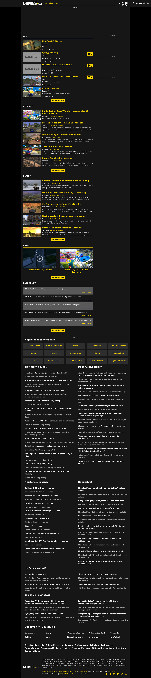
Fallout (33, 353)
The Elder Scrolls (118, 346)
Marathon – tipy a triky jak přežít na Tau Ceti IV (46, 373)
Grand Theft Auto (54, 346)
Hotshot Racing (50, 88)
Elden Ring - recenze (34, 515)
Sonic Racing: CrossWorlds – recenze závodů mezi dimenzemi (65, 112)
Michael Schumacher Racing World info (62, 228)
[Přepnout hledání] (119, 3)
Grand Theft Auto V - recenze (38, 530)
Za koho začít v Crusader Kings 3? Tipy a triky (45, 428)
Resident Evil (54, 361)
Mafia (75, 346)
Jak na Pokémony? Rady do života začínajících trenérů (49, 421)
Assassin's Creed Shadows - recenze (41, 496)
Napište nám (112, 671)
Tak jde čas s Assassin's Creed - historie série (98, 396)
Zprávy (37, 645)
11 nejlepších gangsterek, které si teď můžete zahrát (101, 501)
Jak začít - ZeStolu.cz (38, 595)
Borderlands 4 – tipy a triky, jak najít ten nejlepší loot (49, 380)
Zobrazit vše (58, 100)
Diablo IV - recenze (33, 526)
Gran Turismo (97, 361)
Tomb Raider (118, 353)
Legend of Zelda (118, 361)
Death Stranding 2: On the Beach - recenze (44, 549)
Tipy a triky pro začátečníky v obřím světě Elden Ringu (49, 442)
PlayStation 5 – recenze (35, 574)
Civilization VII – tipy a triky (37, 404)
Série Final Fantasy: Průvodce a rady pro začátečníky (102, 432)
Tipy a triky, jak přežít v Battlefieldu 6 (42, 377)
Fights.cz (76, 648)
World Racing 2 (50, 53)
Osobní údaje (67, 671)
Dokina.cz (85, 648)
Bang (48, 633)
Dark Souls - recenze (34, 545)
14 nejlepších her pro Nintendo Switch (95, 516)
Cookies (59, 671)
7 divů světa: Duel (97, 633)
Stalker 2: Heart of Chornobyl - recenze (42, 511)
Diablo (97, 353)
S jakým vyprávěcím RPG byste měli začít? (44, 614)
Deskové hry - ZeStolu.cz (40, 626)
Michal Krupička (56, 116)
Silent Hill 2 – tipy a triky (35, 478)
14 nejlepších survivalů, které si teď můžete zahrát (101, 551)
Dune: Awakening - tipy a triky (38, 464)
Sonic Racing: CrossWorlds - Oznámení (76, 271)
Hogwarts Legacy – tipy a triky (38, 460)
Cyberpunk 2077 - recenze (37, 518)
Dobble (28, 637)
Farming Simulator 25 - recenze (39, 503)
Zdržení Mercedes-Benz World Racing (61, 204)
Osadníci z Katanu (75, 633)
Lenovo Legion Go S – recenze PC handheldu (98, 584)
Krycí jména (94, 637)
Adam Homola (54, 149)
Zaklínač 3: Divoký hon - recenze (39, 488)
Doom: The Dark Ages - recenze (39, 552)
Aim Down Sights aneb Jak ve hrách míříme (98, 410)
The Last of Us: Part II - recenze (39, 492)
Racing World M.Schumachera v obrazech (63, 216)
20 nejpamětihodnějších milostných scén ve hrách (101, 406)
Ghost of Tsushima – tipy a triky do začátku (44, 468)
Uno (48, 637)
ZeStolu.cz (94, 645)
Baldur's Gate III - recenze (36, 522)
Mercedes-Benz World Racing (57, 65)
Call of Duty (75, 353)
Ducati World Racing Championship (60, 77)
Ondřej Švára (55, 161)
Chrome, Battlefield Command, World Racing (65, 180)
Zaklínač (97, 346)
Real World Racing (52, 41)
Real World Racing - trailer (40, 270)
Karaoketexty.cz (32, 648)
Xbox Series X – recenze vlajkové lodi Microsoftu (47, 584)
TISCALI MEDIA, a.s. (65, 674)
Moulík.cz (66, 648)
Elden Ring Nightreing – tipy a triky (40, 450)
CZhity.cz (96, 648)
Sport (44, 645)
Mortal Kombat (75, 361)
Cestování (58, 645)
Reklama (45, 671)
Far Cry (54, 353)
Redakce (52, 671)
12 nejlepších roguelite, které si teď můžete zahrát (101, 505)
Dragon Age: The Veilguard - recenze (42, 534)
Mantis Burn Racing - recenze (57, 158)
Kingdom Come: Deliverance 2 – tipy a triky (44, 391)
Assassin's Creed (32, 346)
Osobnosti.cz (107, 645)
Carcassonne (30, 633)
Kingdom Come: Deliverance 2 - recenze (43, 499)
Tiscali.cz (29, 645)
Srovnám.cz (121, 648)
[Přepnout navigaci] (123, 3)
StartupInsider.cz (32, 651)
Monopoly (114, 633)
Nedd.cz (57, 648)
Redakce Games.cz (57, 125)
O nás (86, 671)
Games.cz (69, 645)
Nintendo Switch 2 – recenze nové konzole (97, 574)
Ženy (50, 645)
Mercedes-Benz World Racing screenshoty (64, 192)
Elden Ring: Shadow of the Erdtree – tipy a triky (46, 446)
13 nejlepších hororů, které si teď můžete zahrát (99, 508)
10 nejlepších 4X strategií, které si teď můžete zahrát (102, 512)
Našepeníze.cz (107, 648)
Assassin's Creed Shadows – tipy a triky (42, 401)
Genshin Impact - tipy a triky (37, 425)
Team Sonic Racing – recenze (57, 146)
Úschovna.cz (46, 648)
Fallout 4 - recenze (33, 537)
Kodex (75, 671)
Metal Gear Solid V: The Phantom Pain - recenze (46, 541)
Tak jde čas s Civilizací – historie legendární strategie (102, 392)
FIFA (33, 361)
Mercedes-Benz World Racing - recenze (62, 123)
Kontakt (81, 671)
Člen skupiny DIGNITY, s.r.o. (81, 674)
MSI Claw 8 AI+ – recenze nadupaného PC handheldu (102, 588)
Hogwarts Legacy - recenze (37, 507)
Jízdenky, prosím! (75, 637)
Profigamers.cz (81, 645)
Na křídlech (115, 637)
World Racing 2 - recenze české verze (61, 134)
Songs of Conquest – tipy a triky (39, 439)
